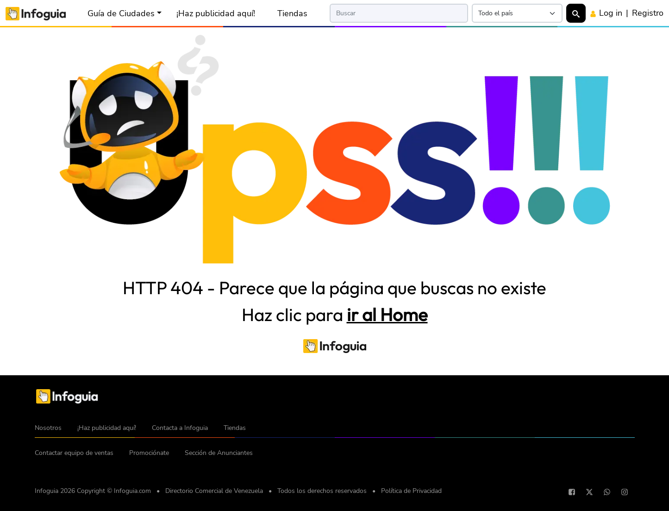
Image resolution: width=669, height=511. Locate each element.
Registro (647, 13)
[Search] (399, 13)
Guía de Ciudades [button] (121, 13)
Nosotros (48, 427)
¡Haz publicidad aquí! (215, 13)
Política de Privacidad (411, 490)
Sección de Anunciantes (219, 452)
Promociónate (149, 452)
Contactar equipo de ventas (74, 452)
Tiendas (292, 13)
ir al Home (387, 314)
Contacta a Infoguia (180, 427)
